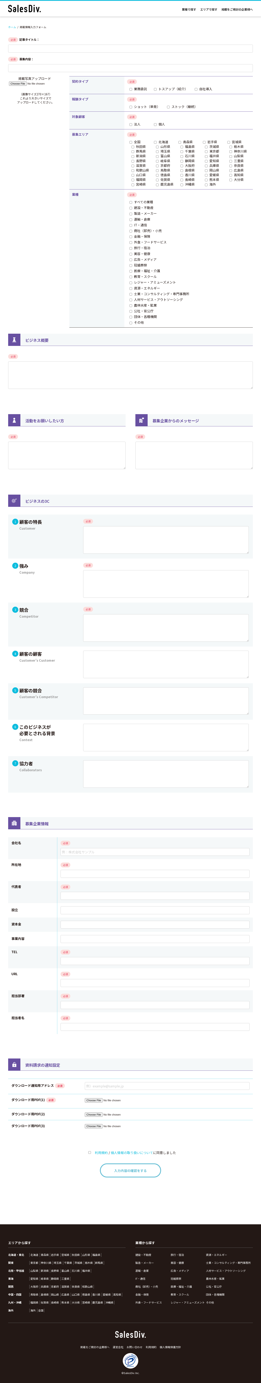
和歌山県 (87, 1286)
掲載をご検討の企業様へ (237, 9)
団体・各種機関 (215, 1294)
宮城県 (65, 1255)
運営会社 (118, 1347)
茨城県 (78, 1263)
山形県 (86, 1255)
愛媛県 (107, 1294)
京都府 (55, 1286)
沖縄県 (109, 1302)
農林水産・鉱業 (215, 1279)
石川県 (76, 1271)
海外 (33, 1310)
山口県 (76, 1294)
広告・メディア (180, 1271)
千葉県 (68, 1263)
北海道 (34, 1255)
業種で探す (189, 9)
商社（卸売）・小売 (146, 1286)
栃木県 (89, 1263)
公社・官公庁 (214, 1286)
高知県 (117, 1294)
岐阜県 (45, 1279)
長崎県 (55, 1302)
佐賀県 (45, 1302)
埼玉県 (58, 1263)
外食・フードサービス (148, 1302)
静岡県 (55, 1279)
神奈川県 (46, 1263)
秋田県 (76, 1255)
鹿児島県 (97, 1302)
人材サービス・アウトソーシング (226, 1271)
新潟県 (45, 1271)
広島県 (65, 1294)
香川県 (96, 1294)
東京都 (34, 1263)
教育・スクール (180, 1294)
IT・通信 (140, 1279)
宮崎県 (86, 1302)
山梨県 (34, 1271)
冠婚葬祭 (176, 1279)
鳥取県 (34, 1294)
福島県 (96, 1255)
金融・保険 (142, 1294)
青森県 (45, 1255)
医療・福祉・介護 (181, 1286)
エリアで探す (208, 9)
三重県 (65, 1279)
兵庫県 (45, 1286)
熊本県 (65, 1302)
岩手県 (55, 1255)
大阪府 (34, 1286)
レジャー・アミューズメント (188, 1302)
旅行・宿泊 (177, 1255)
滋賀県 (65, 1286)
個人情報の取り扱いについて (132, 1152)
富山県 (65, 1271)
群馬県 (99, 1263)
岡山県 (55, 1294)
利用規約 (101, 1152)
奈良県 (76, 1286)
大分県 (76, 1302)
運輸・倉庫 (142, 1271)
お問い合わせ (135, 1347)
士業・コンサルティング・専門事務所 (228, 1263)
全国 (40, 1310)
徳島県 (86, 1294)
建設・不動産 (143, 1255)
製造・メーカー (144, 1263)
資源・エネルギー (216, 1255)
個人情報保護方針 (170, 1347)
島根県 (45, 1294)
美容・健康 (177, 1263)
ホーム (12, 27)
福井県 (86, 1271)
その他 (210, 1302)
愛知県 (34, 1279)
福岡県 (34, 1302)
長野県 (55, 1271)
